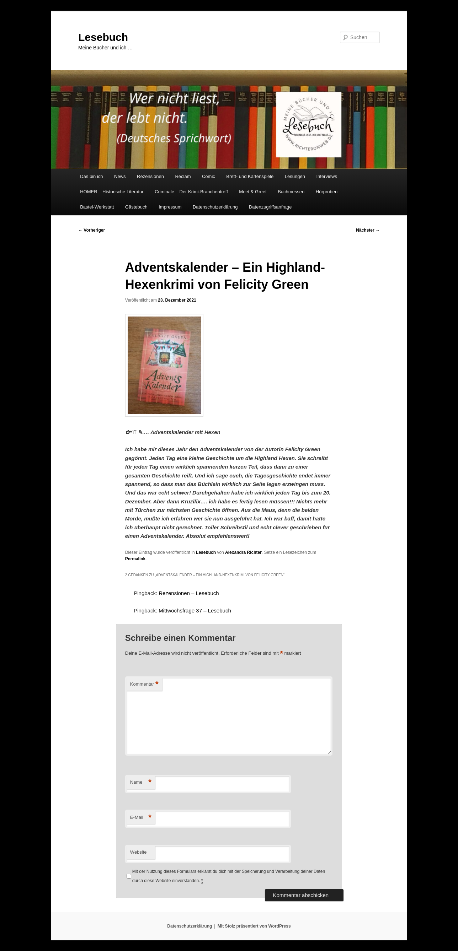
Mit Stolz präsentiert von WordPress (254, 926)
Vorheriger (91, 230)
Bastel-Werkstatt (97, 207)
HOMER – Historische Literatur (111, 191)
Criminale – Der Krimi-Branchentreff (191, 191)
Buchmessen (291, 191)
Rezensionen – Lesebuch (189, 593)
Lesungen (295, 176)
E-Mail (140, 817)
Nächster (368, 230)
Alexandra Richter (243, 552)
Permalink (135, 558)
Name (140, 782)
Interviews (326, 176)
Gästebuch (136, 207)
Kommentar (144, 684)
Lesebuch (103, 37)
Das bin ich (91, 176)
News (120, 176)
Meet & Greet (252, 191)
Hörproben (326, 191)
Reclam (183, 176)
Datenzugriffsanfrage (270, 207)
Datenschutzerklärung (215, 207)
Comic (208, 176)
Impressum (170, 207)
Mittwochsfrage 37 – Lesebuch (195, 610)
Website (138, 852)
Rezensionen (150, 176)
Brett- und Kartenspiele (249, 176)
